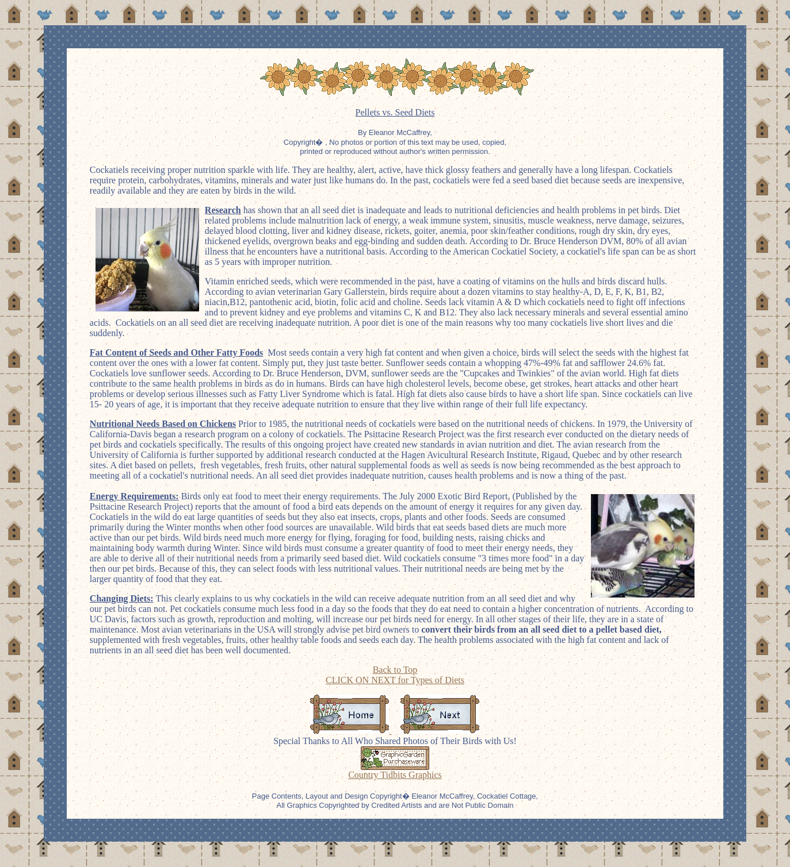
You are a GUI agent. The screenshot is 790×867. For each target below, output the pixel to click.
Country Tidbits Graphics (395, 775)
